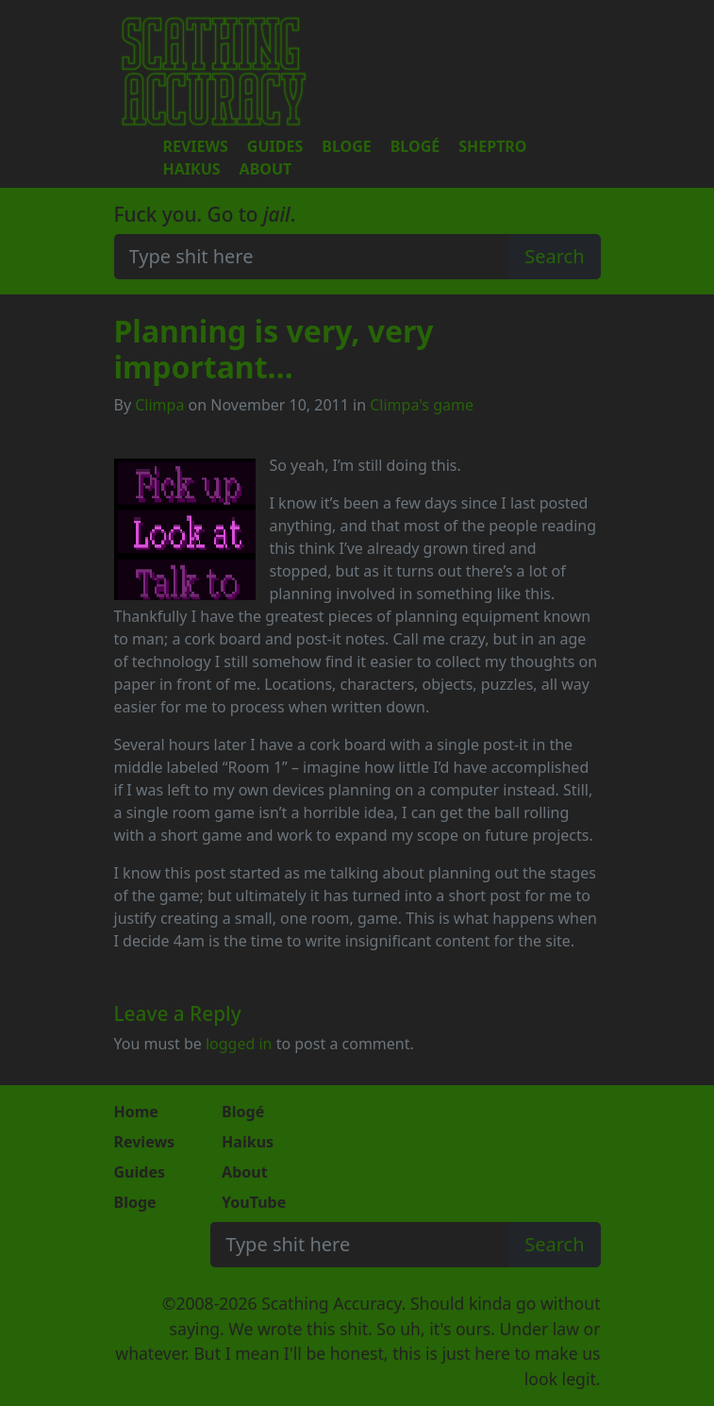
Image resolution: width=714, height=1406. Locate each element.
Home (136, 1111)
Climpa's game (421, 404)
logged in (239, 1043)
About (266, 169)
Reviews (195, 146)
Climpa (159, 404)
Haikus (192, 169)
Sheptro (492, 146)
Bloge (346, 146)
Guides (275, 146)
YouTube (254, 1202)
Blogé (415, 146)
